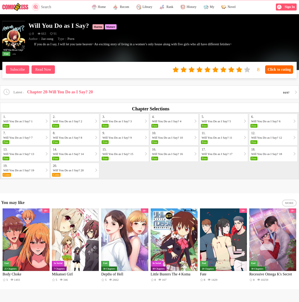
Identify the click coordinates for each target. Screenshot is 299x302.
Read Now (43, 69)
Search (41, 7)
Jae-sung (47, 39)
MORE (289, 203)
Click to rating (279, 69)
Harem (98, 26)
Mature (110, 26)
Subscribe (17, 69)
